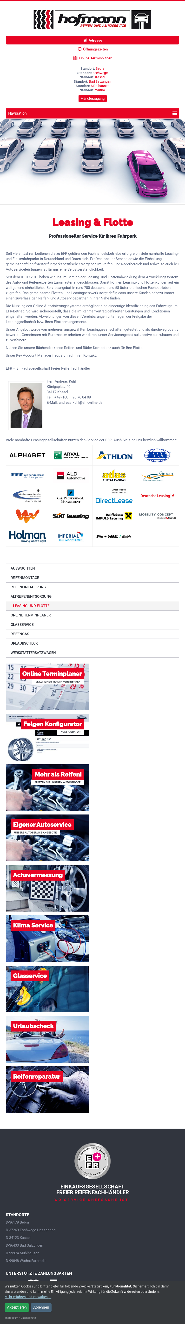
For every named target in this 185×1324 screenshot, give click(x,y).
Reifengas (20, 634)
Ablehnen (41, 1307)
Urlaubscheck (24, 643)
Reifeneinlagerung (28, 587)
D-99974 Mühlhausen (22, 1253)
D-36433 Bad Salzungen (24, 1245)
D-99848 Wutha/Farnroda (26, 1261)
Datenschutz (28, 1317)
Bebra (100, 68)
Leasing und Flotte (31, 606)
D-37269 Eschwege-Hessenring (30, 1230)
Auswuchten (23, 568)
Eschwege (100, 73)
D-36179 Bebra (17, 1222)
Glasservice (22, 624)
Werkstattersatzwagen (33, 653)
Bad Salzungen (100, 81)
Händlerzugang (93, 98)
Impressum (11, 1317)
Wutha (100, 90)
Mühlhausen (100, 86)
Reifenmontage (25, 578)
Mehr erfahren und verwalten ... (28, 1297)
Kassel (100, 77)
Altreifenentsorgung (31, 596)
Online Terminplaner (92, 58)
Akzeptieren (17, 1307)
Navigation (92, 113)
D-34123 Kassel (18, 1238)
